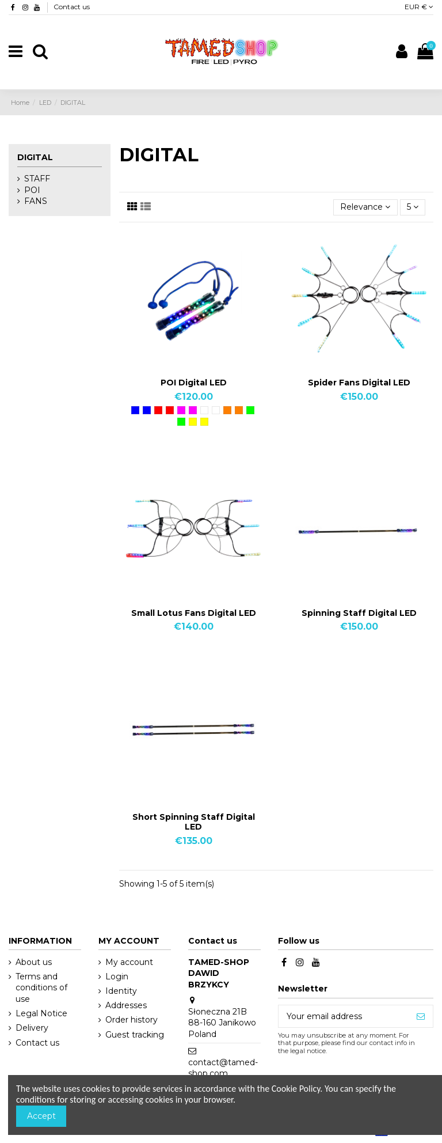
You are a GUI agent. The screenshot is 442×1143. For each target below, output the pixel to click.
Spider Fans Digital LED (359, 382)
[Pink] (181, 410)
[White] (204, 410)
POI (32, 190)
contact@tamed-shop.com (223, 1068)
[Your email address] (344, 1016)
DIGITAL (35, 157)
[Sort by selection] (365, 207)
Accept (41, 1116)
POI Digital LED (194, 382)
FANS (35, 201)
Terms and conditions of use (41, 987)
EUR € (419, 6)
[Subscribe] (421, 1016)
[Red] (158, 410)
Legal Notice (41, 1013)
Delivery (32, 1028)
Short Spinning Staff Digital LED (193, 822)
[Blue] (135, 410)
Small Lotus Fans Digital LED (193, 613)
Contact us (72, 6)
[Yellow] (193, 422)
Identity (121, 991)
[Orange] (227, 410)
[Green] (250, 410)
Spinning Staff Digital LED (359, 613)
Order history (131, 1020)
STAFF (37, 178)
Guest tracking (134, 1035)
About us (34, 962)
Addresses (126, 1005)
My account (129, 962)
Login (116, 976)
